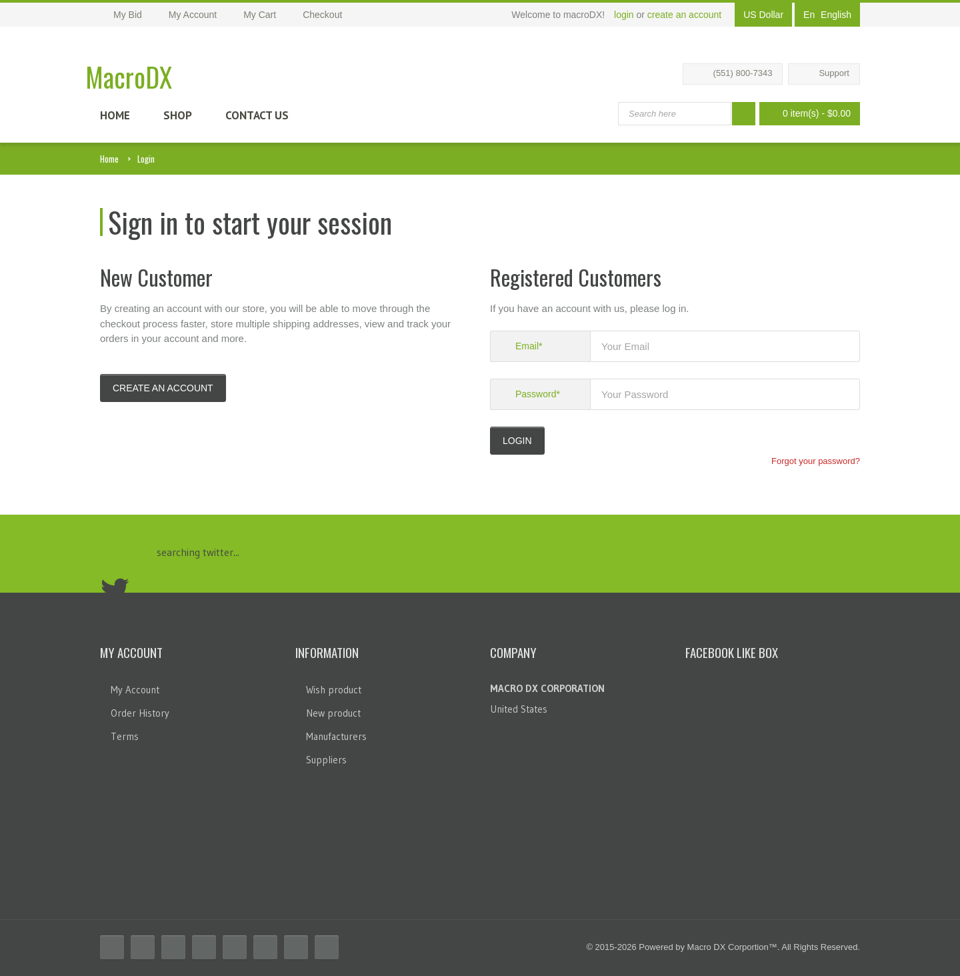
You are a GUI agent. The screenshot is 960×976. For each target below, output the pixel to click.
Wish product (333, 689)
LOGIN (517, 440)
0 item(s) (806, 113)
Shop (177, 115)
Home (115, 115)
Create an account (163, 388)
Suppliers (326, 759)
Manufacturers (336, 736)
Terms (125, 736)
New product (333, 713)
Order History (140, 713)
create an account (684, 14)
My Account (135, 689)
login (624, 14)
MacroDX (128, 76)
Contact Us (257, 115)
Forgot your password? (815, 461)
